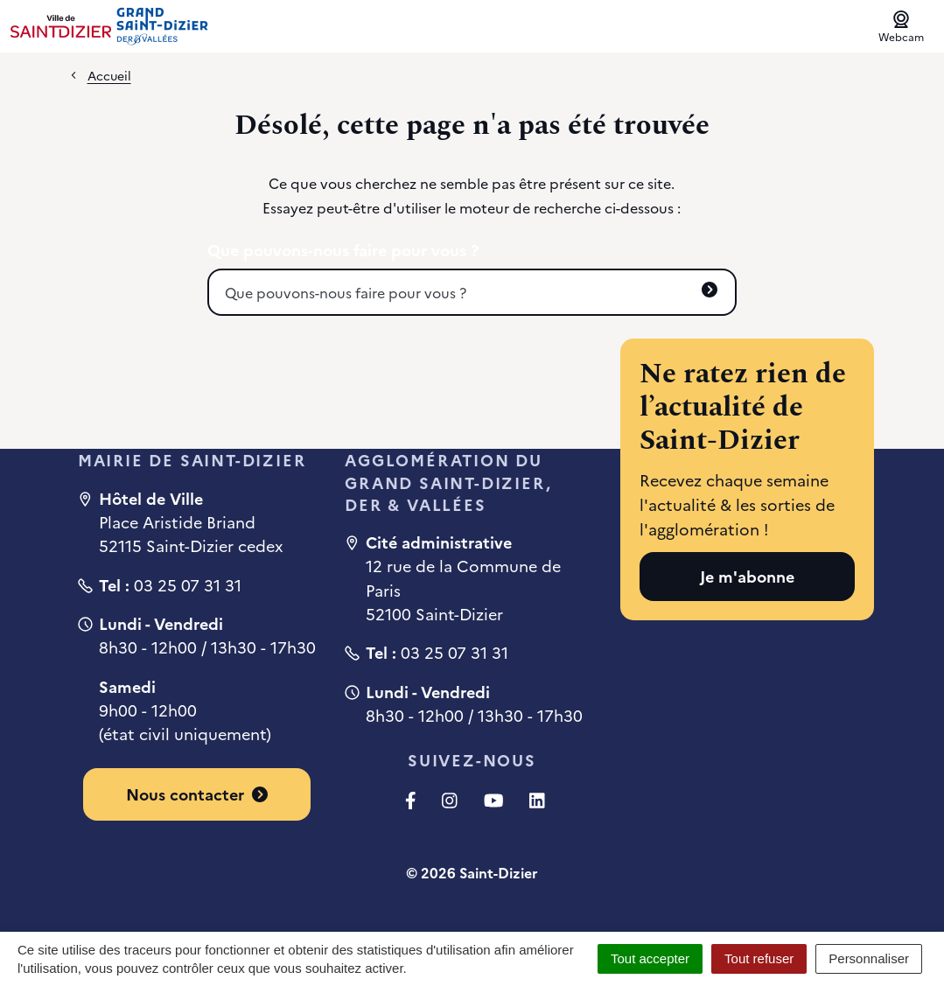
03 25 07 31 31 (187, 585)
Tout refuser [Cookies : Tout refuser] (759, 958)
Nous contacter (197, 794)
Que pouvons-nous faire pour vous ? (343, 250)
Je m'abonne (747, 576)
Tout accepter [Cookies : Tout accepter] (650, 958)
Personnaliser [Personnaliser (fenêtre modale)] (869, 958)
